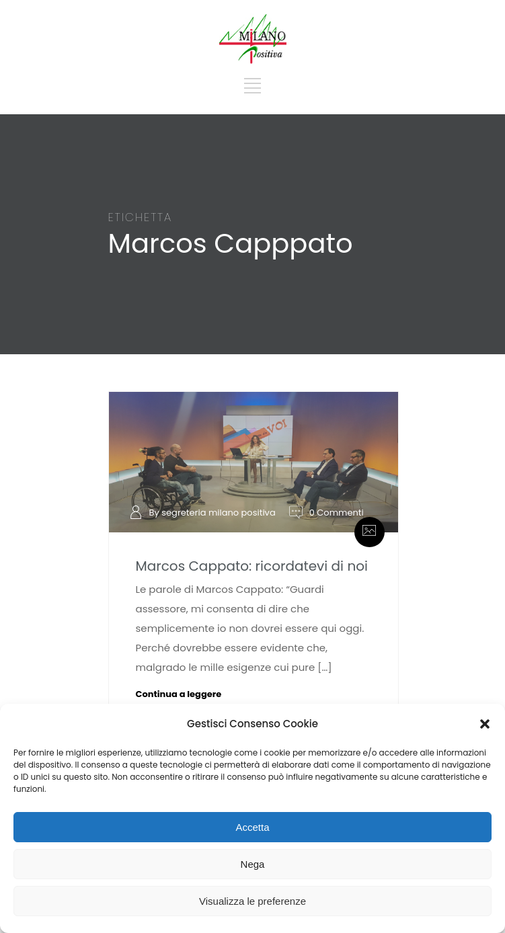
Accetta (252, 827)
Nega (253, 864)
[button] (485, 724)
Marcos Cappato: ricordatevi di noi (252, 566)
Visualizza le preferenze (252, 901)
